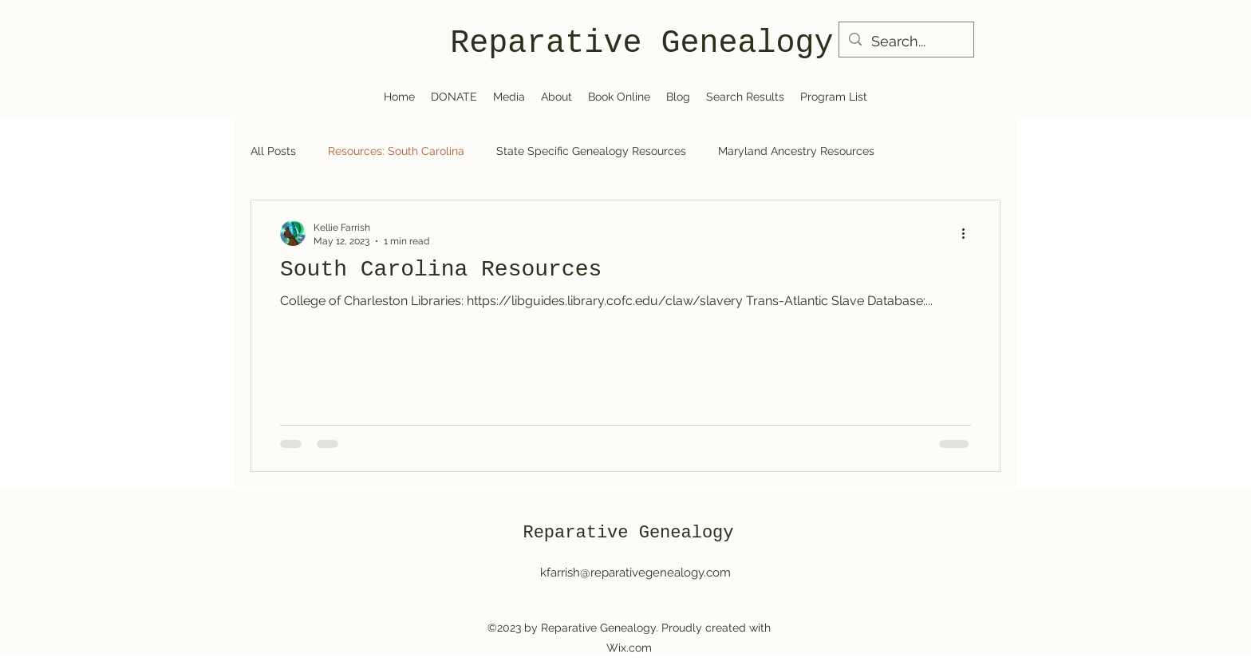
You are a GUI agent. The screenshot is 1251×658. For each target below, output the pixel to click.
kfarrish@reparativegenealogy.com (635, 572)
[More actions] (968, 233)
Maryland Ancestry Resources (796, 151)
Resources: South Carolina (396, 151)
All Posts (273, 151)
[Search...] (905, 41)
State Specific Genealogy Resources (591, 151)
